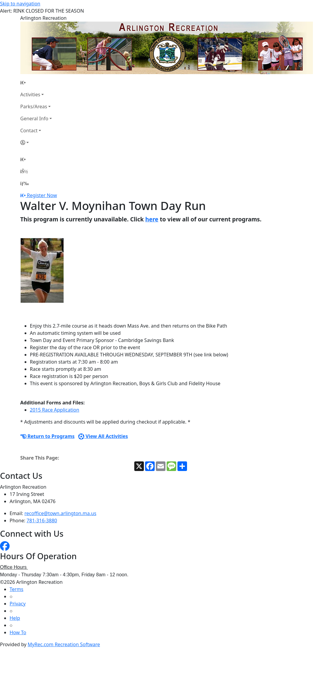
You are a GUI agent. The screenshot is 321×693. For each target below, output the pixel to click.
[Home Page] (36, 82)
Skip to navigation (20, 3)
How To (18, 632)
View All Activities (103, 436)
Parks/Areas (33, 106)
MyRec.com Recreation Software (64, 644)
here (152, 219)
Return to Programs (47, 436)
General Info (34, 118)
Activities (30, 94)
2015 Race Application (54, 409)
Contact (29, 130)
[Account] (36, 142)
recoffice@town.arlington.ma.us (61, 513)
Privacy (17, 603)
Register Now (42, 195)
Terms (16, 589)
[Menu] (24, 183)
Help (15, 618)
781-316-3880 (42, 520)
